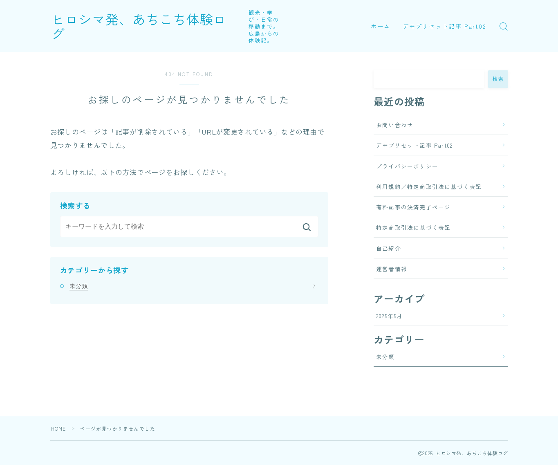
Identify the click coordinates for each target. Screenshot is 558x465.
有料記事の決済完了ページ (413, 207)
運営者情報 (391, 269)
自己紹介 (388, 248)
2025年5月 (389, 316)
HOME (58, 428)
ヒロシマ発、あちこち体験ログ (146, 26)
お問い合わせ (394, 125)
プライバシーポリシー (407, 166)
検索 (498, 78)
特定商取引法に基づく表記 (413, 227)
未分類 (192, 286)
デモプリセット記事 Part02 (444, 26)
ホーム (380, 26)
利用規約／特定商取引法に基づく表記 (429, 186)
